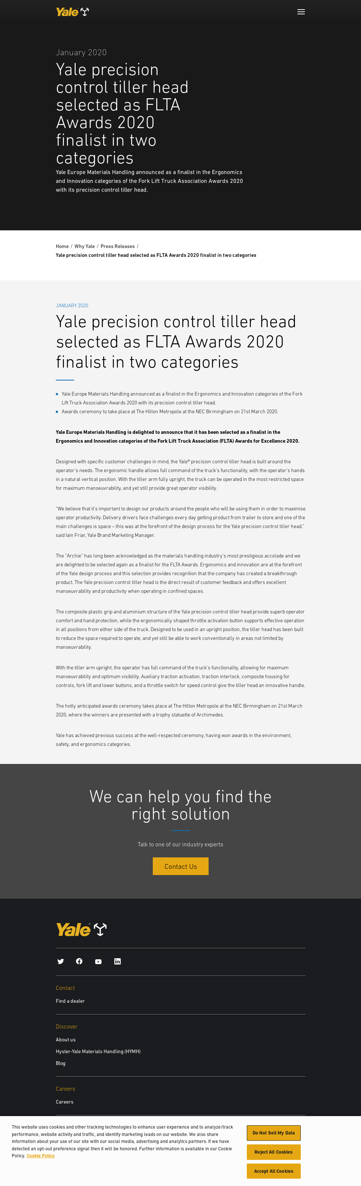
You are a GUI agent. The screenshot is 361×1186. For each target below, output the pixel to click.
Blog (60, 1063)
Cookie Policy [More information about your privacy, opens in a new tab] (41, 1159)
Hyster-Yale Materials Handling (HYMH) (98, 1051)
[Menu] (301, 11)
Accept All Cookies (273, 1174)
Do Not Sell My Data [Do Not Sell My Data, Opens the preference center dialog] (274, 1136)
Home (62, 246)
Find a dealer (70, 1001)
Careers (64, 1102)
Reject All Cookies (273, 1155)
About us (66, 1039)
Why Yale (85, 246)
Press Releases (118, 246)
